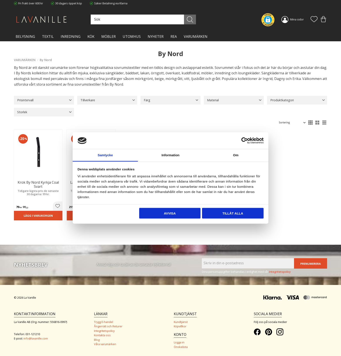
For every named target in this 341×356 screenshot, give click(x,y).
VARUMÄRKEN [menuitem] (195, 36)
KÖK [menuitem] (90, 36)
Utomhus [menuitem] (132, 36)
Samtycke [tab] (105, 155)
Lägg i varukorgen (38, 216)
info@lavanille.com (35, 338)
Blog (97, 340)
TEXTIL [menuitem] (48, 36)
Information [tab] (171, 155)
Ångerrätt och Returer (108, 326)
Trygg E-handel (103, 322)
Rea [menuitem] (173, 36)
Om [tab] (235, 155)
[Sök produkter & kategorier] (143, 19)
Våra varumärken (105, 344)
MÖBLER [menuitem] (108, 36)
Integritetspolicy (104, 331)
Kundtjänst (181, 322)
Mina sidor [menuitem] (297, 19)
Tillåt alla (232, 213)
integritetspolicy (280, 272)
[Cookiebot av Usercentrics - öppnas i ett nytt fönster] (245, 140)
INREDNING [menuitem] (70, 36)
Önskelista (181, 347)
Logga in (179, 342)
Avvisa (170, 213)
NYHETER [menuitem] (156, 36)
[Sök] (190, 19)
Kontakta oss (102, 335)
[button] (314, 19)
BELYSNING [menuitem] (25, 36)
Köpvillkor (180, 326)
